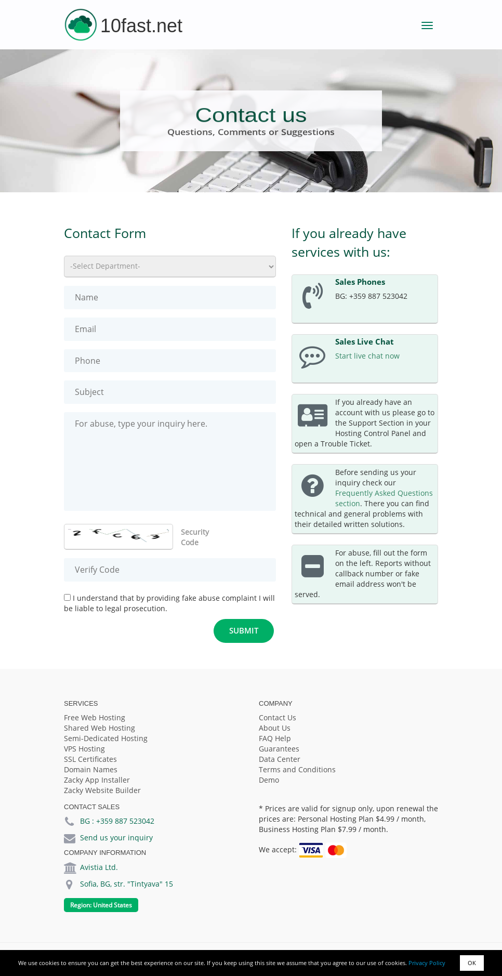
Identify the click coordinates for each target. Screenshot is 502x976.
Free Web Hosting (94, 717)
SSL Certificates (90, 759)
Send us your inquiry (116, 837)
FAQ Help (275, 738)
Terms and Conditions (297, 769)
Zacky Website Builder (102, 790)
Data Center (279, 759)
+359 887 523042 (125, 821)
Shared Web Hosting (99, 728)
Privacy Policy (426, 963)
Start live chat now (367, 356)
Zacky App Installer (97, 780)
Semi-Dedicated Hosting (106, 738)
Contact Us (277, 717)
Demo (269, 780)
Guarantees (279, 749)
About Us (274, 728)
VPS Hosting (84, 749)
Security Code (195, 537)
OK (472, 963)
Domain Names (90, 769)
